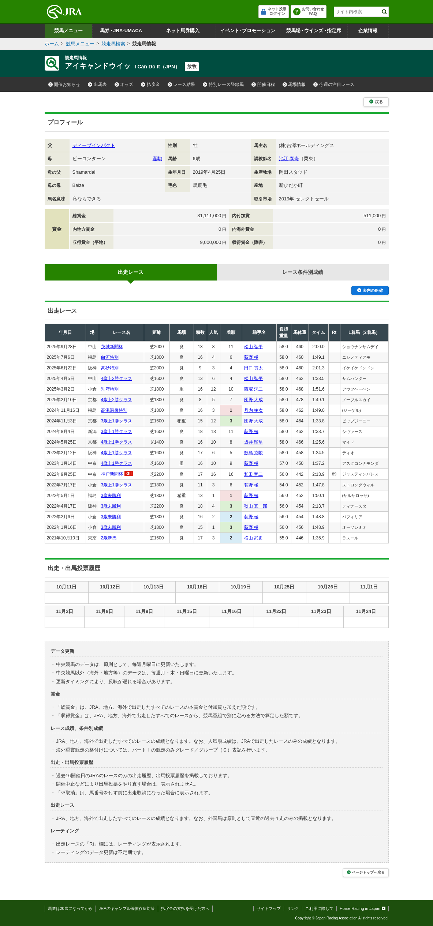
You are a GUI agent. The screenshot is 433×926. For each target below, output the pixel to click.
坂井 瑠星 (253, 442)
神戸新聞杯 (112, 474)
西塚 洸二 (253, 389)
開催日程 (263, 84)
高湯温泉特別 (114, 410)
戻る (375, 101)
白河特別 (110, 357)
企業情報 (367, 30)
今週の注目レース (333, 84)
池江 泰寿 (289, 158)
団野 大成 (253, 399)
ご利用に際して (319, 908)
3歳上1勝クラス (116, 421)
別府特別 (110, 389)
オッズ (124, 84)
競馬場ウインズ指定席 (313, 30)
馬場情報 (294, 84)
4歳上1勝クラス (116, 442)
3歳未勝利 (111, 495)
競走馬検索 (113, 43)
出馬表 (97, 84)
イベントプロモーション (248, 30)
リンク (293, 908)
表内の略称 (369, 290)
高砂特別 (110, 367)
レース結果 (181, 84)
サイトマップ (269, 908)
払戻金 (150, 84)
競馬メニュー (68, 30)
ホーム (52, 43)
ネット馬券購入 (182, 30)
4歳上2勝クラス (116, 378)
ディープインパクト (93, 145)
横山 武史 (253, 538)
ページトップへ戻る (366, 872)
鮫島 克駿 (253, 452)
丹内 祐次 (253, 410)
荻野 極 (251, 357)
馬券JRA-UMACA (121, 30)
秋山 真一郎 (255, 506)
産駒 (157, 158)
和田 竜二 (253, 474)
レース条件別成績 (302, 272)
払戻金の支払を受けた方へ (185, 908)
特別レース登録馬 (223, 84)
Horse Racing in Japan (362, 908)
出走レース (130, 272)
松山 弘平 (253, 346)
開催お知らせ (64, 84)
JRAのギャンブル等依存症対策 (127, 908)
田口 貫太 (253, 367)
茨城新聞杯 (112, 346)
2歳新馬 (109, 538)
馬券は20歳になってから (70, 908)
